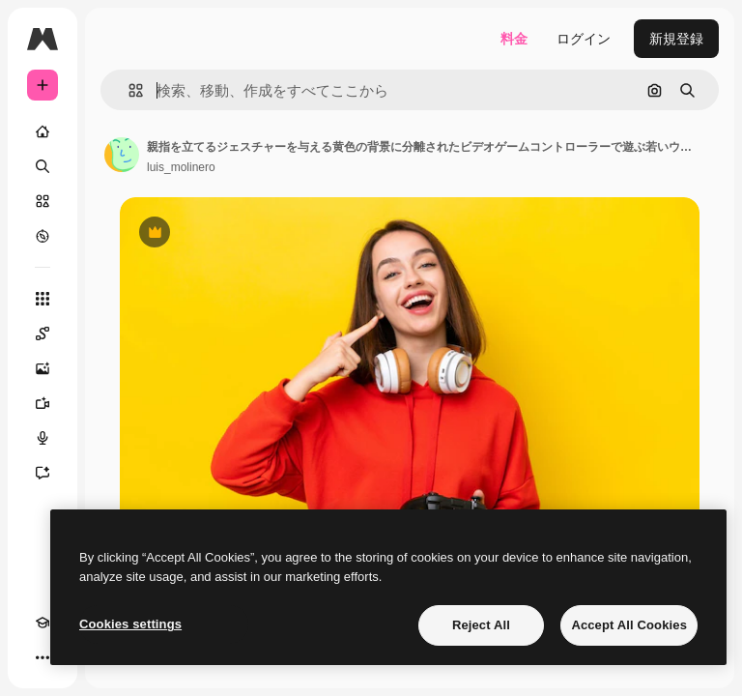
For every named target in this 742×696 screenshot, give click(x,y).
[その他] (42, 657)
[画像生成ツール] (42, 368)
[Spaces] (42, 333)
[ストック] (42, 201)
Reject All (481, 625)
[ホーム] (42, 131)
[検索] (42, 166)
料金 (514, 38)
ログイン (583, 38)
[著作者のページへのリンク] (121, 154)
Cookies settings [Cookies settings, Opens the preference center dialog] (130, 624)
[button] (128, 90)
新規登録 (676, 38)
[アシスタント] (42, 472)
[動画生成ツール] (42, 403)
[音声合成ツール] (42, 437)
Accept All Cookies (629, 625)
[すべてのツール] (42, 298)
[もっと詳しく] (42, 235)
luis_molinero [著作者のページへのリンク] (181, 167)
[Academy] (42, 622)
